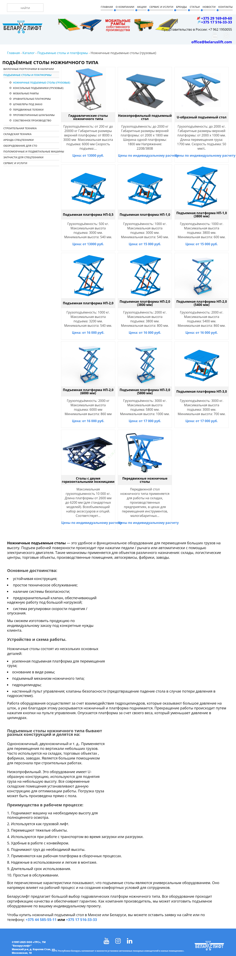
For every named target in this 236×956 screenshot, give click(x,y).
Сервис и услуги (15, 163)
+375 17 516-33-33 (81, 919)
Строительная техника (20, 128)
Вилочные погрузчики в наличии (28, 69)
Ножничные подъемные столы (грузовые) (38, 82)
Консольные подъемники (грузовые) (37, 88)
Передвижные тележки (28, 109)
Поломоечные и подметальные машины (31, 151)
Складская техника (17, 134)
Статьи (195, 7)
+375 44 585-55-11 (41, 919)
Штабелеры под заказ (27, 104)
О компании (125, 7)
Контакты (225, 7)
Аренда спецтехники (18, 140)
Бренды (181, 7)
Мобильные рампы (25, 93)
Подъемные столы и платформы (27, 75)
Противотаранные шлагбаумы (33, 115)
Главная (107, 7)
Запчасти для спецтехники (23, 157)
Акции (142, 7)
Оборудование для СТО (20, 145)
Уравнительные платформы (31, 99)
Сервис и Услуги (161, 7)
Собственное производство (31, 120)
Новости (209, 7)
